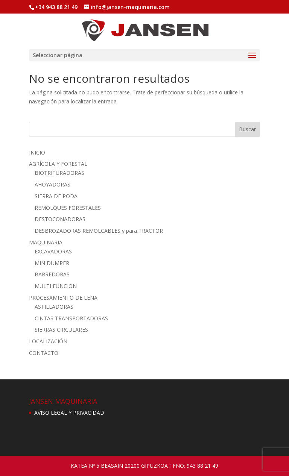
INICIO (37, 152)
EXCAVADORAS (53, 251)
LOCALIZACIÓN (48, 341)
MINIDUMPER (52, 263)
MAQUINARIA (45, 242)
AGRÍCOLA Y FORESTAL (58, 163)
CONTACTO (43, 352)
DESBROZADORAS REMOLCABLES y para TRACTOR (99, 230)
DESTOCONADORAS (60, 219)
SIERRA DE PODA (56, 196)
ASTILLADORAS (54, 306)
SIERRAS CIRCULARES (61, 329)
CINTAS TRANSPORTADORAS (71, 318)
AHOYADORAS (52, 184)
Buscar (247, 129)
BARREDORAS (52, 274)
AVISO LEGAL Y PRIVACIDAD (69, 412)
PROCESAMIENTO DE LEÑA (63, 297)
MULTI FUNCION (56, 286)
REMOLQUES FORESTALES (68, 207)
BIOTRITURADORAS (59, 172)
